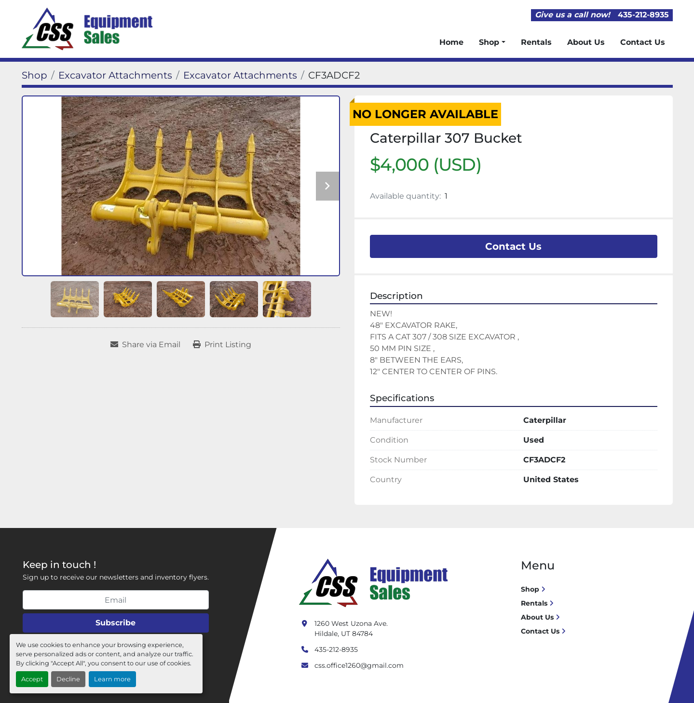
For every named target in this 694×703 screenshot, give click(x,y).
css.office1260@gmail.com (359, 665)
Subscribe (115, 622)
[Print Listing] (222, 345)
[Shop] (34, 75)
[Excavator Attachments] (115, 75)
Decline (68, 679)
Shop (489, 42)
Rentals (536, 42)
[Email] (116, 599)
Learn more (112, 679)
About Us (586, 42)
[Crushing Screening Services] (375, 582)
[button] (492, 42)
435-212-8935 (643, 14)
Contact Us (642, 42)
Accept (32, 679)
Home (451, 42)
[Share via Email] (145, 345)
